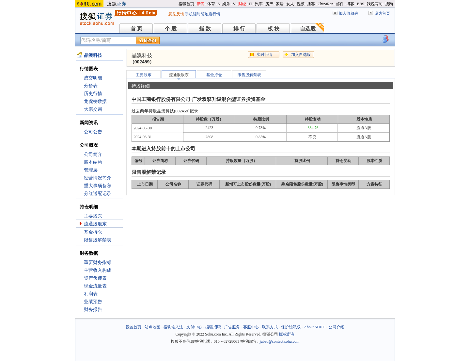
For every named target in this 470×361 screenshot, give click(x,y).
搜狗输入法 (173, 327)
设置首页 (133, 327)
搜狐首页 (186, 4)
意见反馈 (176, 14)
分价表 (91, 85)
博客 (350, 4)
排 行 (239, 28)
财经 (242, 4)
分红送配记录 (97, 193)
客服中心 (251, 327)
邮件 (340, 4)
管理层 (91, 170)
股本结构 (93, 162)
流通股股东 (95, 224)
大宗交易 (93, 109)
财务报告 (93, 309)
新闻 (201, 4)
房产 (269, 4)
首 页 (136, 28)
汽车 (259, 4)
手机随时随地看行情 (202, 14)
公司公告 (93, 131)
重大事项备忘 (97, 185)
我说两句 (375, 4)
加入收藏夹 (348, 13)
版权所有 (287, 334)
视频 (301, 4)
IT (250, 4)
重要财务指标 (97, 262)
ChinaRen (325, 4)
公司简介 (93, 154)
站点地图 (152, 327)
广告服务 (232, 327)
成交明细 (93, 77)
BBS (360, 4)
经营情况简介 (97, 177)
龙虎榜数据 (95, 101)
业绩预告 (93, 301)
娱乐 (226, 4)
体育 (211, 4)
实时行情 (264, 54)
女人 (290, 4)
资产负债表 (95, 278)
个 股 (171, 28)
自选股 (308, 28)
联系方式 (270, 327)
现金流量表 (95, 286)
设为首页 (382, 13)
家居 (280, 4)
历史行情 (93, 93)
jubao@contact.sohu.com (280, 341)
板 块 (273, 28)
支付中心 (194, 327)
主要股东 (93, 216)
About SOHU (314, 327)
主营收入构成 (97, 270)
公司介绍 (336, 327)
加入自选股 (301, 54)
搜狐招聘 (213, 327)
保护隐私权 (291, 327)
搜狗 (389, 4)
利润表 (91, 293)
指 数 (205, 28)
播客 (311, 4)
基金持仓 (93, 232)
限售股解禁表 (97, 240)
